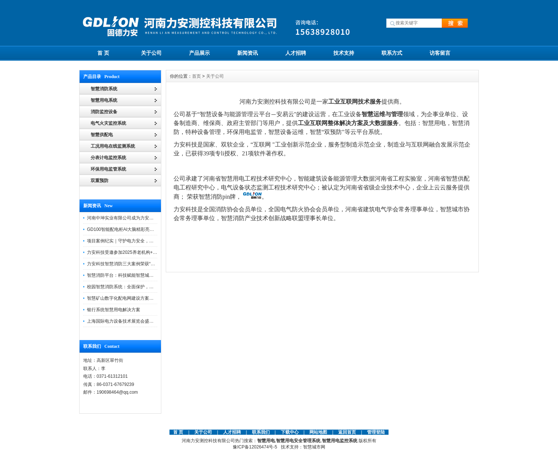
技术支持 (343, 53)
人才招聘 (295, 53)
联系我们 (261, 432)
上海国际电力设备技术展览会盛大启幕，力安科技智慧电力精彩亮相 (153, 321)
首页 (196, 76)
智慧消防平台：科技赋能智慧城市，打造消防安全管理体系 (144, 275)
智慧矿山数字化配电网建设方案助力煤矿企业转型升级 (140, 298)
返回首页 (347, 432)
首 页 (103, 53)
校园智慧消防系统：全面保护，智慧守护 (127, 286)
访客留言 (440, 53)
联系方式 (391, 53)
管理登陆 (376, 432)
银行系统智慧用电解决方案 (113, 309)
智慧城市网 (314, 447)
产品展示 (199, 53)
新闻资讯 (247, 53)
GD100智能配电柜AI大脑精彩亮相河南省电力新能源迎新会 (145, 229)
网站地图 (318, 432)
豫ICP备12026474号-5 (255, 447)
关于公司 (151, 53)
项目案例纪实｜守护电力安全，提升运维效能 (131, 240)
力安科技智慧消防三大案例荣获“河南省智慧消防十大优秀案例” (148, 263)
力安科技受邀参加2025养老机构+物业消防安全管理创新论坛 (146, 252)
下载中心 (290, 432)
